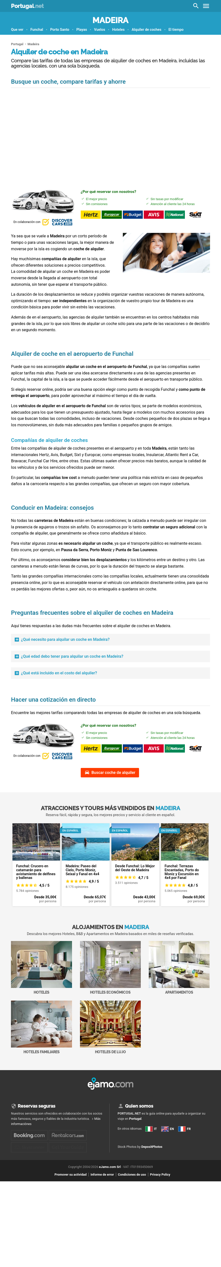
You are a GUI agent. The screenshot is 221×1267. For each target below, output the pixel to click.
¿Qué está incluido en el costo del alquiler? (59, 673)
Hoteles (118, 30)
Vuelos (99, 30)
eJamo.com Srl (110, 1190)
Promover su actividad (71, 1197)
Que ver (17, 30)
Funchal (36, 30)
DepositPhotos (151, 1170)
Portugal (27, 6)
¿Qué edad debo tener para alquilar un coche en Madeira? (72, 656)
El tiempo (176, 30)
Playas (81, 30)
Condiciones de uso (132, 1197)
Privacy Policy (160, 1197)
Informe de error (102, 1197)
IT (123, 1133)
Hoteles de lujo (110, 1027)
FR (123, 1151)
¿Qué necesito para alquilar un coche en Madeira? (65, 639)
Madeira (110, 20)
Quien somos (139, 1106)
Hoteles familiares (41, 1027)
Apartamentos (179, 967)
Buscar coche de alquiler (113, 772)
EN (123, 1142)
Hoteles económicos (110, 967)
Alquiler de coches (146, 30)
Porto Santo (59, 30)
